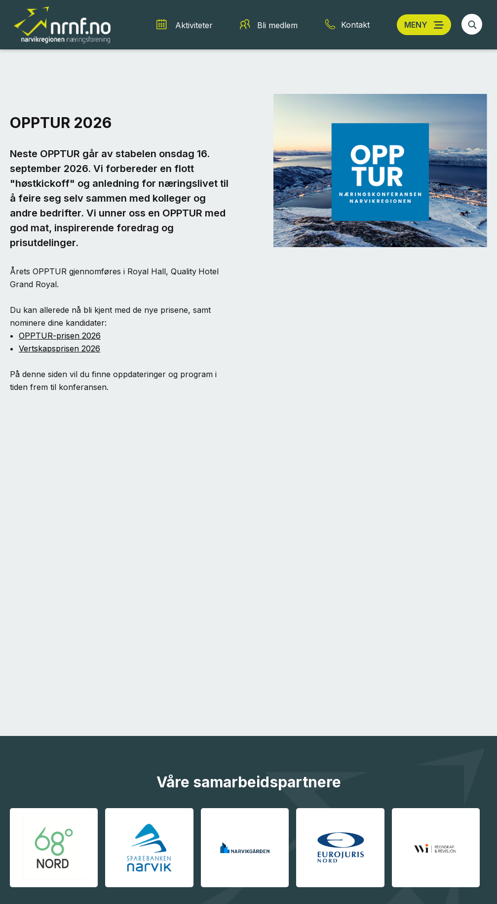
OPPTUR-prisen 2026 (60, 336)
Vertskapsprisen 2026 (59, 348)
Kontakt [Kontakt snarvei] (355, 25)
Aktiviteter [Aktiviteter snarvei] (194, 25)
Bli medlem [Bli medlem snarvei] (277, 25)
